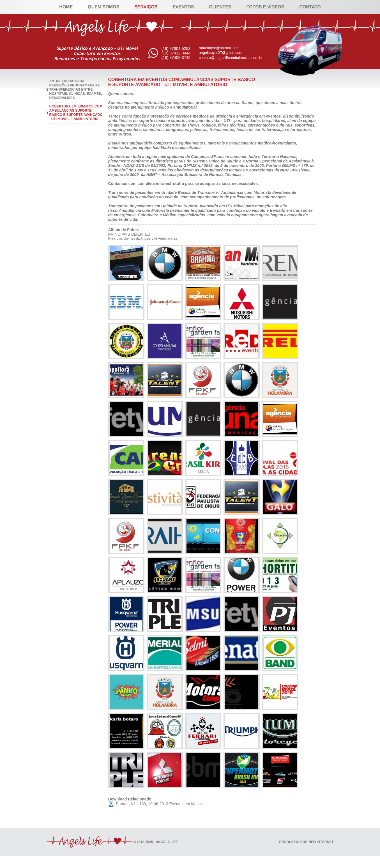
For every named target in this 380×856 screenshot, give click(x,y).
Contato (310, 6)
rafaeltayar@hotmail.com (219, 48)
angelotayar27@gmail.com (220, 53)
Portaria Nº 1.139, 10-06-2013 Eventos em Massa (155, 804)
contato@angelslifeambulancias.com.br (230, 58)
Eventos (183, 6)
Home (66, 6)
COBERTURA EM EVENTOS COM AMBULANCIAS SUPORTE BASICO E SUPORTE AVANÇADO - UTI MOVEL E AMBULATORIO (76, 112)
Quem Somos (103, 6)
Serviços (145, 6)
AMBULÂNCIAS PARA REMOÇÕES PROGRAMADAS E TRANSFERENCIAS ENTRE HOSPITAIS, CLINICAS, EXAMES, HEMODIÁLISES (75, 89)
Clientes (220, 6)
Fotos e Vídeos (265, 6)
